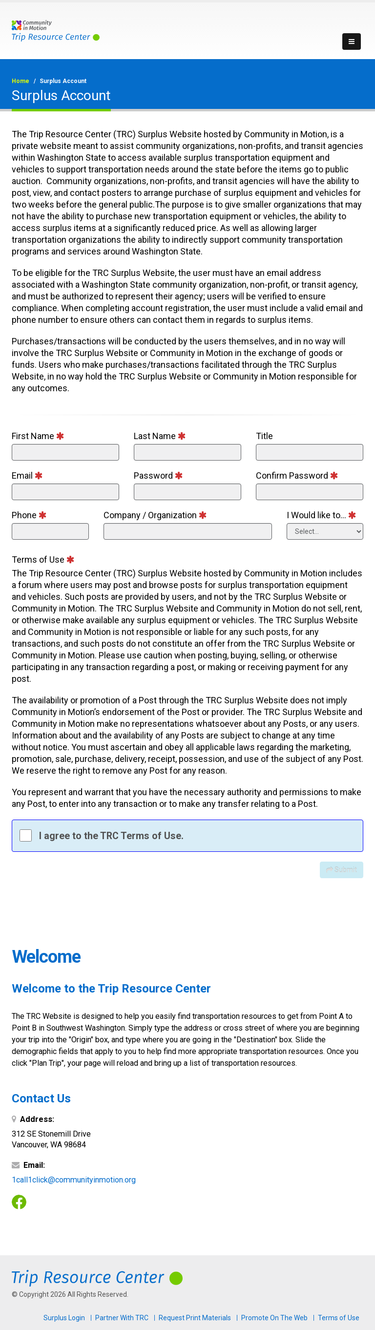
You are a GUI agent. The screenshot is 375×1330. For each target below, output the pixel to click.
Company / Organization (155, 515)
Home (20, 81)
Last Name (160, 436)
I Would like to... (321, 515)
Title (264, 436)
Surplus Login (64, 1318)
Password (158, 475)
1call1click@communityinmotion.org (74, 1179)
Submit (341, 870)
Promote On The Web (274, 1318)
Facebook (19, 1202)
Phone (29, 515)
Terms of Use (43, 559)
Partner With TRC (121, 1318)
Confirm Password (297, 475)
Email (27, 475)
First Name (38, 436)
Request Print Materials (195, 1318)
